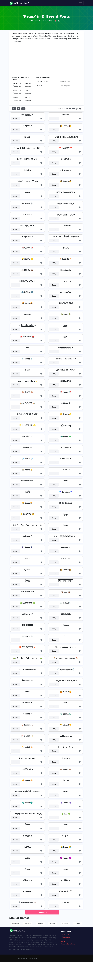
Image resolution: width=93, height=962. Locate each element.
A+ (23, 108)
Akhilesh (15, 923)
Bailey (52, 923)
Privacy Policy (66, 937)
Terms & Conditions (68, 944)
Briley (77, 923)
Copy (15, 118)
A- (14, 108)
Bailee (40, 923)
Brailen (65, 923)
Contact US (65, 934)
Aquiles (28, 923)
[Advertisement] (46, 59)
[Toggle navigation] (81, 3)
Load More (42, 912)
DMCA (63, 941)
